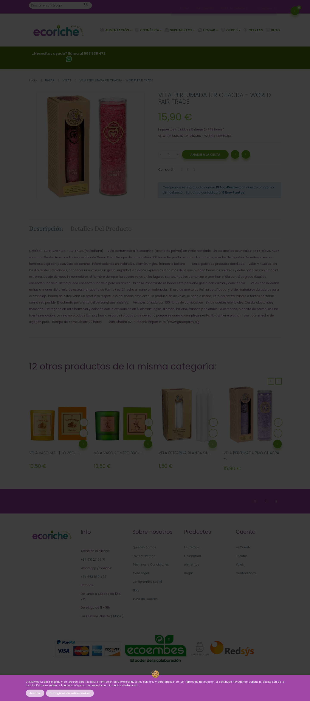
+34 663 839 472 (93, 577)
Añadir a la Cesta (205, 154)
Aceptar (35, 693)
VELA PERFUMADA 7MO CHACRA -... (251, 455)
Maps (116, 616)
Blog (135, 590)
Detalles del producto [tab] (101, 228)
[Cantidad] (169, 154)
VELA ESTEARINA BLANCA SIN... (185, 453)
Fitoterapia (192, 547)
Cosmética (192, 556)
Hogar (188, 573)
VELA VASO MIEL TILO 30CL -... (55, 453)
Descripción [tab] (46, 228)
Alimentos (191, 564)
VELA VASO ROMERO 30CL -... (119, 453)
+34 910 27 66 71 (93, 559)
